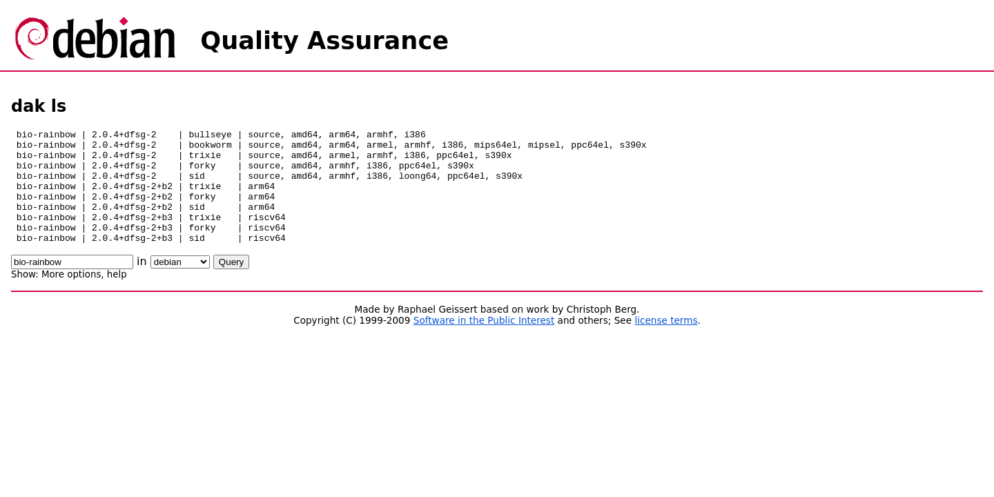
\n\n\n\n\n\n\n (180, 284)
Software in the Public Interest (484, 343)
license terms (665, 343)
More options (71, 297)
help (117, 297)
